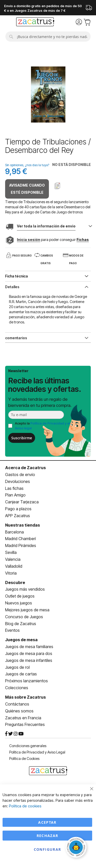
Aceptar (47, 822)
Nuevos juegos (18, 602)
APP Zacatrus (17, 515)
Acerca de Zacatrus (25, 467)
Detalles (12, 287)
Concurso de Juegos (24, 616)
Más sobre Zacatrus (25, 697)
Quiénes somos (19, 710)
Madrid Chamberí (20, 538)
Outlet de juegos (20, 596)
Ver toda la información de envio (46, 226)
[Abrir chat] (77, 848)
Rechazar (47, 835)
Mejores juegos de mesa (27, 609)
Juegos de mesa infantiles (28, 660)
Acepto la (42, 425)
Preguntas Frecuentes (25, 724)
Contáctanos (17, 704)
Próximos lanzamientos (26, 680)
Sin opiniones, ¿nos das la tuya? (27, 165)
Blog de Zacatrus (20, 623)
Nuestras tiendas (22, 525)
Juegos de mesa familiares (29, 646)
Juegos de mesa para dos (28, 653)
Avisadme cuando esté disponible (27, 189)
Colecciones (16, 687)
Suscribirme (21, 437)
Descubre (15, 582)
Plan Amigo (15, 494)
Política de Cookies (24, 758)
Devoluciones (17, 481)
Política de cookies (25, 806)
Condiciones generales (27, 746)
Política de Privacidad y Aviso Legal (37, 752)
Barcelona (14, 532)
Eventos (12, 630)
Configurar (47, 849)
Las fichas (14, 488)
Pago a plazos (18, 508)
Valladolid (13, 566)
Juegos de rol (17, 667)
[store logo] (35, 22)
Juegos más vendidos (25, 589)
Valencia (12, 559)
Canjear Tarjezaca (22, 501)
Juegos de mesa (21, 639)
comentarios (16, 338)
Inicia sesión (28, 239)
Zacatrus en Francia (23, 717)
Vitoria (11, 573)
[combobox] (48, 36)
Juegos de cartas (21, 673)
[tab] (48, 286)
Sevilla (11, 552)
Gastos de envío (20, 474)
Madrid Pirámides (20, 545)
